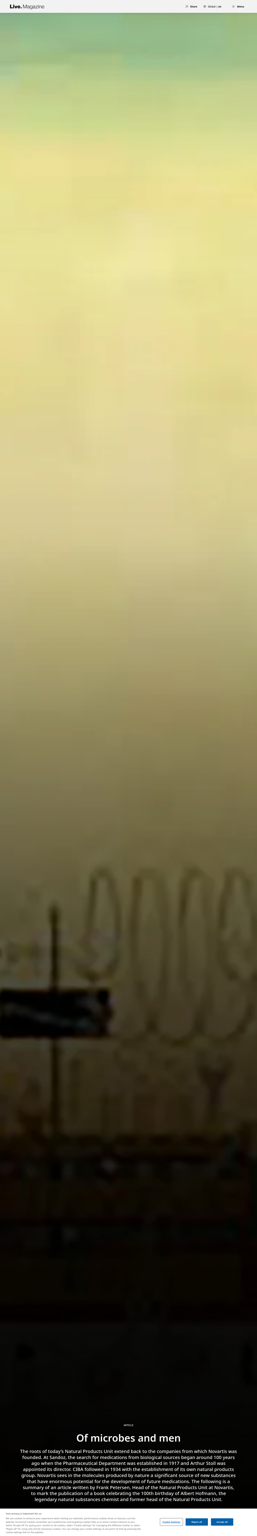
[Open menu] (237, 6)
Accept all (222, 1521)
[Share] (191, 6)
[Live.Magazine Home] (27, 6)
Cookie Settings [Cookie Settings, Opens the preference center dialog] (171, 1521)
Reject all (197, 1521)
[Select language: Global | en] (212, 6)
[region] (128, 1522)
